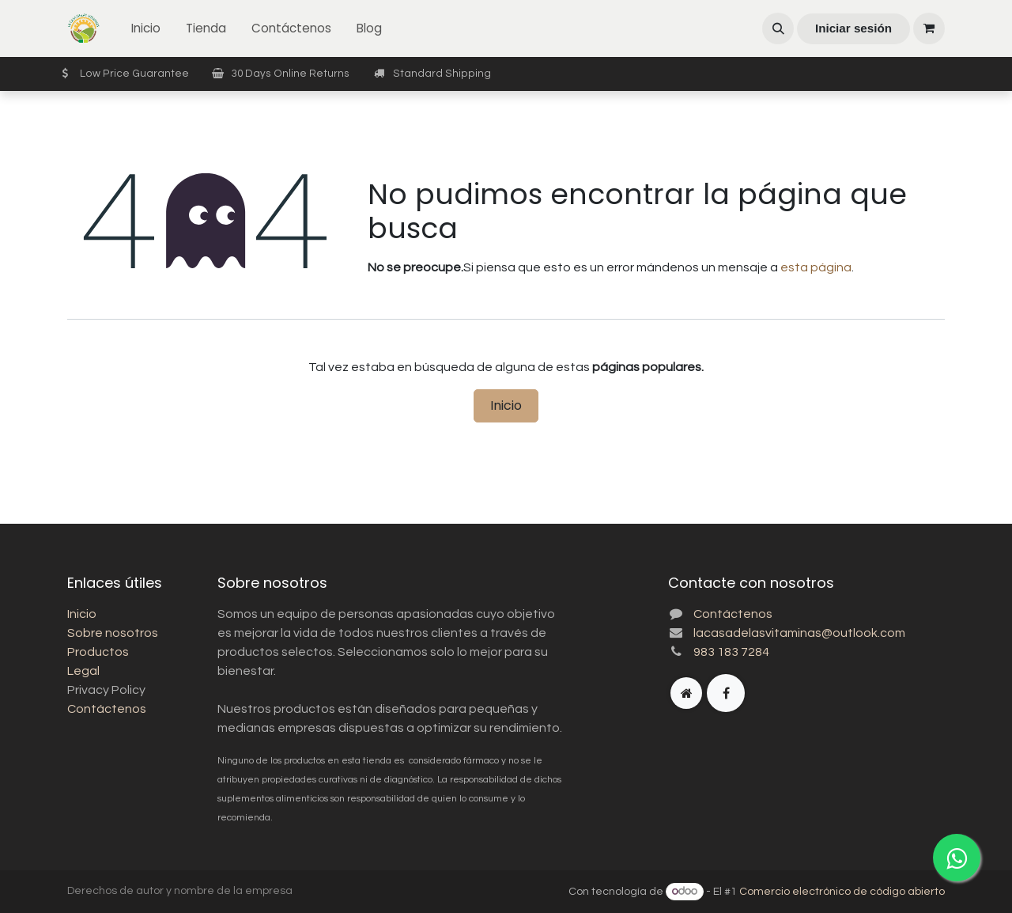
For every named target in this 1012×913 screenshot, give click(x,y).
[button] (778, 28)
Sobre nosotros (112, 633)
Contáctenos (106, 709)
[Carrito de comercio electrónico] (929, 28)
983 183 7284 (731, 652)
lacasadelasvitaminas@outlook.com (799, 633)
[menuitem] (146, 28)
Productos (98, 652)
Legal (83, 671)
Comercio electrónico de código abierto (842, 891)
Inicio (506, 405)
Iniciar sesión (853, 28)
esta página (816, 267)
